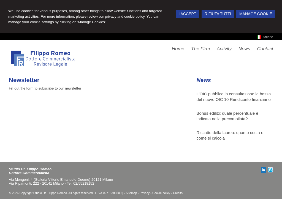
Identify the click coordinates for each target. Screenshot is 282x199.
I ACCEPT (187, 14)
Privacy (145, 193)
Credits (178, 193)
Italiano (265, 37)
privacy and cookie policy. (126, 16)
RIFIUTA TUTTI (218, 14)
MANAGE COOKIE (255, 14)
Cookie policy (161, 193)
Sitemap (131, 193)
